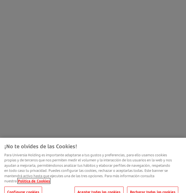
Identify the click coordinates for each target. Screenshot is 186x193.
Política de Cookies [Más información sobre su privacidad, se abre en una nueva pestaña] (34, 183)
